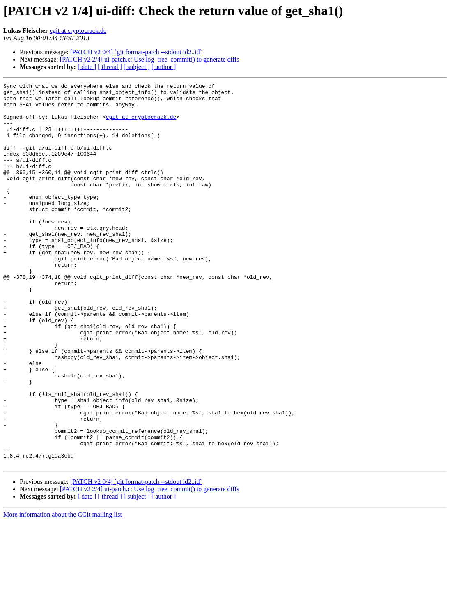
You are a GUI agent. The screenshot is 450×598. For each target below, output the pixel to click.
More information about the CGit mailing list (62, 590)
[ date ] (87, 66)
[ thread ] (110, 66)
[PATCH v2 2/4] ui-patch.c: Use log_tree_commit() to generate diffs (149, 59)
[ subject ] (137, 66)
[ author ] (164, 66)
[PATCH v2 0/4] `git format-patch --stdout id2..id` (136, 51)
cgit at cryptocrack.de (78, 30)
